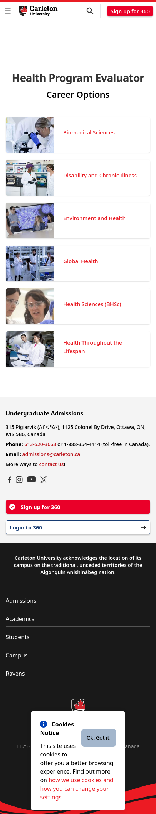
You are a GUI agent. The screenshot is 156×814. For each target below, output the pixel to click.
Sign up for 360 (130, 11)
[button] (9, 11)
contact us (51, 464)
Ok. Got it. (99, 737)
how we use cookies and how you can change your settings (76, 788)
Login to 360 (78, 527)
